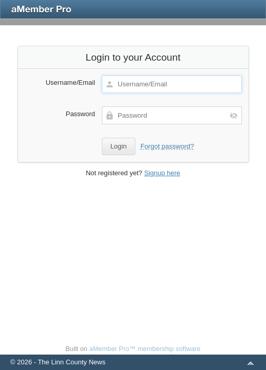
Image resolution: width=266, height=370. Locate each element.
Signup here (162, 173)
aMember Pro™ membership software (145, 349)
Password (80, 114)
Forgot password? (167, 146)
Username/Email (70, 82)
